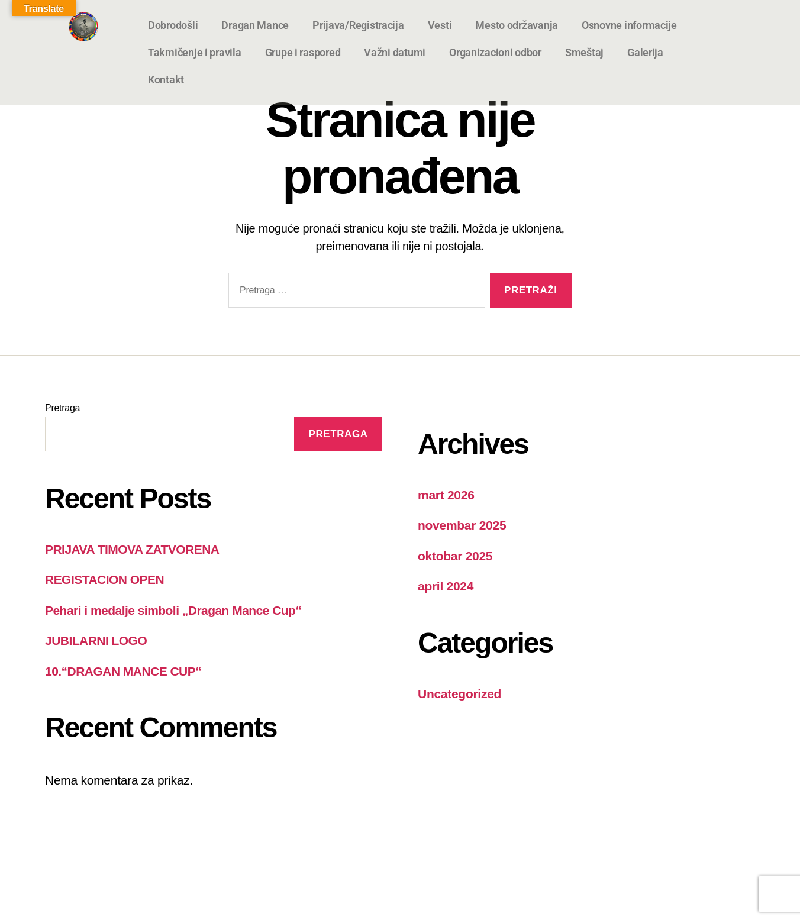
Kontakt (166, 79)
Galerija (645, 52)
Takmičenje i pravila (194, 52)
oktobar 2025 (455, 556)
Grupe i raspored (303, 52)
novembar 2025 (462, 525)
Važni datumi (394, 52)
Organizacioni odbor (495, 52)
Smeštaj (584, 52)
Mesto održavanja (516, 25)
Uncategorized (459, 694)
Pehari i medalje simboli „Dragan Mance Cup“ (173, 610)
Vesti (440, 25)
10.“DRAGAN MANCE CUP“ (123, 671)
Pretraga (62, 408)
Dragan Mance (255, 25)
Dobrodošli (173, 25)
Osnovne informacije (629, 25)
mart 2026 (446, 495)
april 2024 (445, 586)
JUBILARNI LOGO (96, 640)
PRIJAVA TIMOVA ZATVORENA (132, 549)
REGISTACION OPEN (104, 579)
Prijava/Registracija (358, 25)
